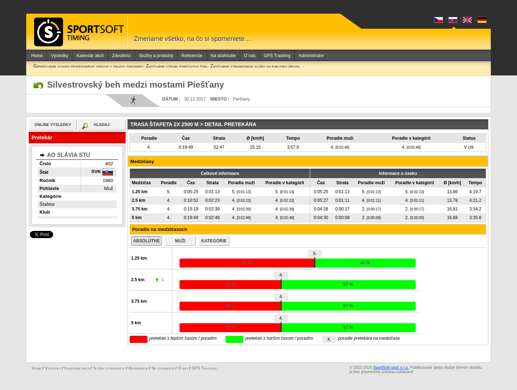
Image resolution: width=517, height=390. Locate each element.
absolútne (146, 240)
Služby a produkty (156, 55)
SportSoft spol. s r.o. (391, 367)
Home (37, 55)
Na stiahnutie (223, 55)
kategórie (214, 240)
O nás (250, 55)
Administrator (311, 55)
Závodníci (121, 55)
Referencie (192, 55)
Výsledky (59, 55)
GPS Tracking (277, 55)
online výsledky (52, 124)
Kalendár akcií (90, 55)
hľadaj (102, 124)
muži (180, 240)
